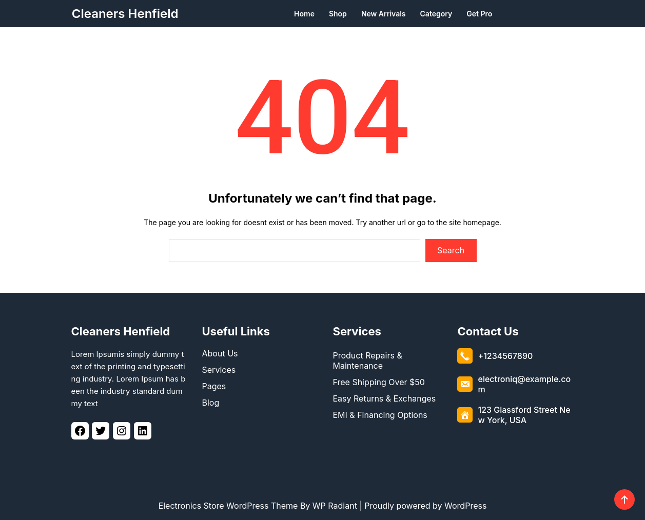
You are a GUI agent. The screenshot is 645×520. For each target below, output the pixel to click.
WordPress (465, 506)
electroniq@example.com (524, 381)
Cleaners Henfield (125, 13)
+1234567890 (505, 353)
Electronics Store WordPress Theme (228, 506)
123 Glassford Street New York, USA (524, 412)
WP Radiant (334, 506)
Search (450, 250)
